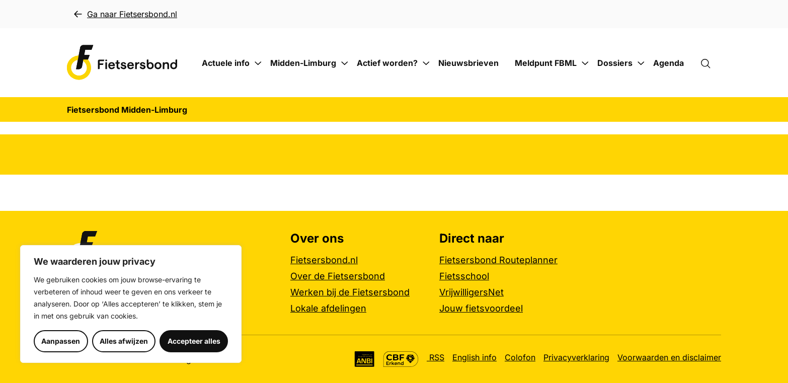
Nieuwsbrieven (468, 63)
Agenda (668, 63)
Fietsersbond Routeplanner (498, 260)
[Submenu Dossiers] (641, 63)
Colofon (520, 357)
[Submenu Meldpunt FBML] (585, 63)
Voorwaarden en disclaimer (669, 357)
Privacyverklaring (576, 357)
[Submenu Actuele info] (258, 63)
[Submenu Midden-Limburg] (345, 63)
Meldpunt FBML (546, 63)
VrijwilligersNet (471, 292)
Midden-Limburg (303, 63)
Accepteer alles (194, 341)
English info (474, 357)
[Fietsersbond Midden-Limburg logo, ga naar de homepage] (122, 62)
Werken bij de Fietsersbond (350, 292)
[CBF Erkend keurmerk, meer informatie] (401, 359)
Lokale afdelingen (328, 308)
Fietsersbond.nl (324, 260)
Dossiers (615, 63)
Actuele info (226, 63)
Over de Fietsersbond (337, 276)
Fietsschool (464, 276)
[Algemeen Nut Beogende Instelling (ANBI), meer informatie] (364, 359)
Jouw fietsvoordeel (481, 308)
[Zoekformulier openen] (710, 62)
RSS (435, 357)
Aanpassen (60, 341)
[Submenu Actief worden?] (426, 63)
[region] (131, 304)
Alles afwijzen (124, 341)
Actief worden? (387, 63)
